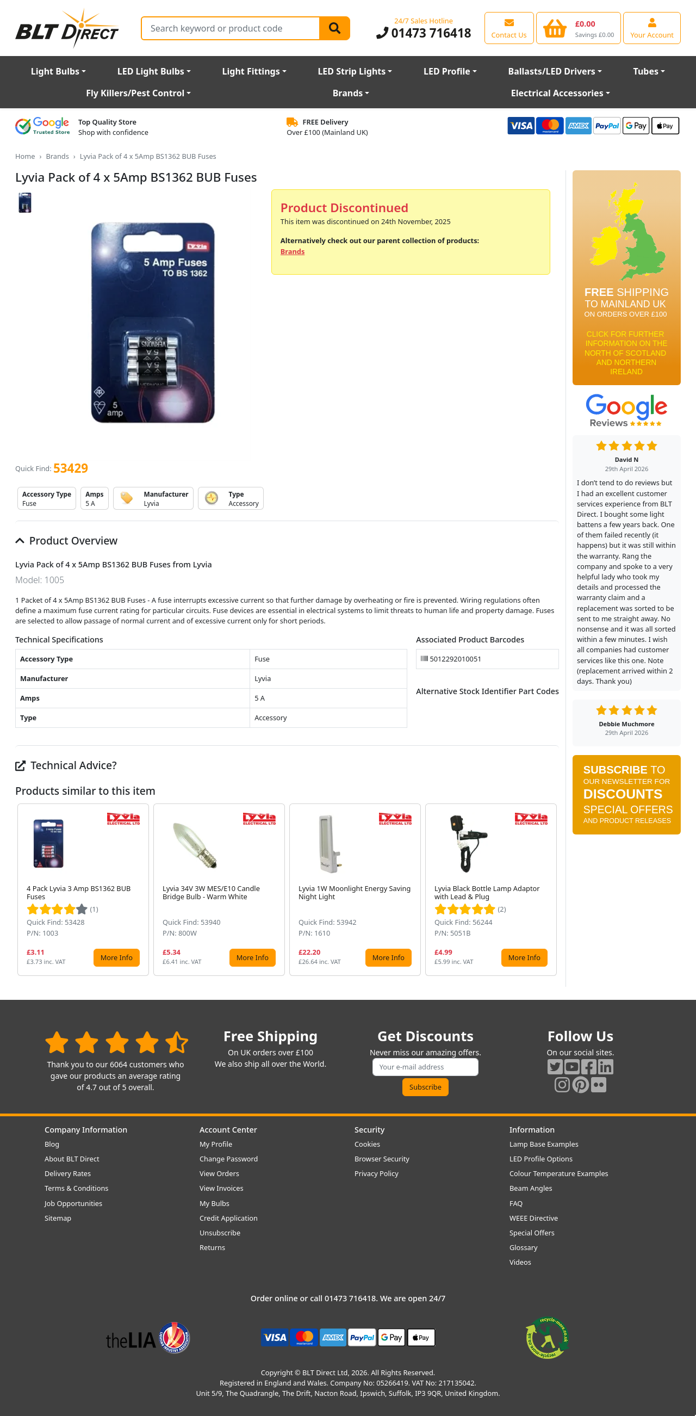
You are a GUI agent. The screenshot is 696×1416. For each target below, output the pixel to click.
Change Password (229, 1159)
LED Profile (447, 71)
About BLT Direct (72, 1159)
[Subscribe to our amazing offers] (425, 1067)
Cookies (367, 1144)
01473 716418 (423, 32)
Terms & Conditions (76, 1188)
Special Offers (532, 1233)
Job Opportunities (73, 1203)
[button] (550, 889)
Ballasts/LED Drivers (551, 71)
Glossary (523, 1247)
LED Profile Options (541, 1159)
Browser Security (382, 1159)
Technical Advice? (66, 765)
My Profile (216, 1144)
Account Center (228, 1129)
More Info (117, 957)
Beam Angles (530, 1188)
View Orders (219, 1173)
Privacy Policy (377, 1173)
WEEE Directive (533, 1218)
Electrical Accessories (557, 93)
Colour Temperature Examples (558, 1173)
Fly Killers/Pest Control (135, 93)
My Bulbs (214, 1203)
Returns (212, 1247)
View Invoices (222, 1188)
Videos (520, 1262)
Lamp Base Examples (544, 1144)
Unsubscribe (220, 1233)
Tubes (646, 71)
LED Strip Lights (352, 71)
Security (369, 1129)
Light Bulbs (55, 71)
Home (25, 156)
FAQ (516, 1203)
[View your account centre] (652, 28)
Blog (52, 1144)
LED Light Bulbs (150, 71)
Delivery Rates (68, 1173)
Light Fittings (251, 71)
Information (532, 1129)
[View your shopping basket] (579, 28)
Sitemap (58, 1218)
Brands (348, 93)
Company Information (86, 1129)
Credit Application (229, 1218)
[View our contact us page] (509, 28)
